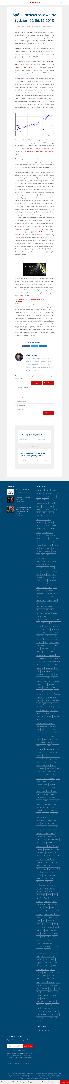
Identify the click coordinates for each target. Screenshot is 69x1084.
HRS (51, 739)
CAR (53, 619)
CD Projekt (49, 61)
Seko (38, 921)
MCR (49, 791)
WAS (55, 992)
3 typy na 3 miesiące (43, 542)
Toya (57, 972)
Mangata (52, 785)
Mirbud (39, 804)
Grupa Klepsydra (42, 726)
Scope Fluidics (49, 914)
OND (43, 843)
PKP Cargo (53, 875)
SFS (55, 924)
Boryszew (40, 610)
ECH (38, 671)
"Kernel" (49, 516)
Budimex (47, 613)
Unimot (51, 982)
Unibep (44, 982)
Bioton (39, 597)
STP (57, 953)
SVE (46, 959)
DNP (38, 662)
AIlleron (47, 551)
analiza (54, 561)
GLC (56, 704)
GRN (38, 720)
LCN (53, 775)
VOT (51, 988)
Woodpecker (46, 1008)
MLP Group (40, 807)
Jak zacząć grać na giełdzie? (31, 434)
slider (44, 933)
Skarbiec (53, 930)
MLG (54, 804)
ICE (56, 739)
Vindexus (44, 988)
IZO (46, 752)
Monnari (30, 67)
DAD (48, 645)
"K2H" (50, 513)
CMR (43, 632)
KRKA (38, 772)
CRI (46, 642)
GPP (38, 710)
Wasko (39, 995)
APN (38, 574)
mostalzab (54, 814)
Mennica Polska (41, 797)
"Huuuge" (55, 509)
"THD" (53, 529)
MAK (51, 781)
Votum (58, 988)
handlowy (56, 730)
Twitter (34, 346)
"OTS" (57, 522)
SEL (44, 921)
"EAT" (50, 506)
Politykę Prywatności (19, 1053)
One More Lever (41, 846)
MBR (38, 791)
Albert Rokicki (27, 26)
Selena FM (51, 921)
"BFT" (51, 503)
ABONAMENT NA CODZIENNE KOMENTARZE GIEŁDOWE (31, 300)
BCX (50, 587)
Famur (39, 687)
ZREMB (39, 1021)
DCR (52, 649)
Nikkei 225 (47, 830)
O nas (22, 1063)
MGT (45, 801)
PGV (50, 865)
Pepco (39, 865)
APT (49, 574)
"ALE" (47, 490)
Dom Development (54, 662)
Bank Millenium (47, 584)
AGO (42, 548)
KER (38, 762)
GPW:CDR (40, 717)
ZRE (56, 1018)
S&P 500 (39, 908)
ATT (45, 581)
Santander (40, 911)
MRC (54, 820)
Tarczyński (40, 966)
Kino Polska (45, 765)
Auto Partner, (53, 581)
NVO (55, 836)
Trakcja (44, 976)
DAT (38, 649)
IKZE (54, 742)
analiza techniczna (42, 568)
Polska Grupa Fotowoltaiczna (45, 885)
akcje (54, 551)
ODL (44, 840)
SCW (44, 917)
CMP (38, 632)
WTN (44, 1011)
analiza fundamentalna (44, 564)
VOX (38, 992)
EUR (50, 681)
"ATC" (53, 496)
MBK (53, 788)
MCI (43, 791)
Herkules (39, 736)
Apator (47, 571)
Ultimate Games (52, 979)
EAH (57, 668)
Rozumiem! (64, 1082)
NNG (54, 830)
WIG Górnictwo (41, 1001)
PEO (51, 862)
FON (51, 691)
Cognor (56, 632)
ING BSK (55, 746)
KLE (53, 765)
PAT (45, 856)
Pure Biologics (41, 895)
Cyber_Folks (40, 645)
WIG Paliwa (52, 1001)
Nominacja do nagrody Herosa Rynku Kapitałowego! (23, 499)
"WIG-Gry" (40, 535)
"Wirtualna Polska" (51, 535)
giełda (45, 704)
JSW (58, 759)
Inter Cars (40, 749)
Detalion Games (41, 655)
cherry (39, 626)
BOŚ (46, 610)
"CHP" (58, 503)
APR (43, 574)
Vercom (39, 985)
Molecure (54, 810)
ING (49, 746)
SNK (38, 937)
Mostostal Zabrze (42, 817)
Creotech (39, 642)
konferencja (50, 768)
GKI (51, 704)
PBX (59, 856)
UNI (38, 982)
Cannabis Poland (42, 616)
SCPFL (38, 917)
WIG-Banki (40, 1005)
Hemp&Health (54, 733)
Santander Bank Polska (53, 911)
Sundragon (50, 956)
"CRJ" (38, 506)
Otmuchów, (40, 853)
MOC (46, 810)
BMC (49, 600)
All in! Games (51, 555)
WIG (38, 998)
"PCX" (47, 526)
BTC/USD (39, 613)
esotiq (39, 681)
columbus (40, 636)
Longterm (14, 1073)
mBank (47, 788)
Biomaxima (40, 594)
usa (58, 982)
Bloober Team (41, 600)
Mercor (39, 801)
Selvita (39, 924)
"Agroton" (40, 490)
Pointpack (40, 882)
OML (38, 843)
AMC (38, 558)
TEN (54, 966)
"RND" (39, 529)
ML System (47, 804)
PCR (53, 859)
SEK (56, 917)
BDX (55, 587)
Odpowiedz (48, 413)
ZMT (50, 1018)
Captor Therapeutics (43, 619)
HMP (46, 736)
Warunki (17, 1063)
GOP (56, 707)
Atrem (39, 581)
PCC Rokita (40, 859)
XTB (49, 1011)
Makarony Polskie (42, 785)
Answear (39, 571)
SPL (38, 940)
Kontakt (27, 1063)
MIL (57, 801)
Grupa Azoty (46, 720)
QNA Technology (42, 898)
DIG (58, 655)
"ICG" (38, 513)
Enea (57, 674)
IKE (49, 742)
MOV (51, 817)
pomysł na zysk (49, 888)
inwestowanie (50, 749)
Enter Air (54, 678)
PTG (45, 891)
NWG (38, 840)
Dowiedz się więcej (47, 1082)
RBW (54, 901)
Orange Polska (49, 849)
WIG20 (48, 1005)
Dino (50, 658)
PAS (56, 853)
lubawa (52, 778)
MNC (53, 807)
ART (54, 574)
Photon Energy (41, 869)
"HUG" (47, 509)
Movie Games (41, 820)
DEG (52, 652)
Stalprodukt (56, 946)
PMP (46, 878)
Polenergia (49, 882)
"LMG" (48, 519)
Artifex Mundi (41, 577)
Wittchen (55, 1005)
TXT (38, 979)
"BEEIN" (45, 500)
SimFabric (40, 930)
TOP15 (39, 972)
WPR (38, 1011)
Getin (38, 704)
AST (49, 577)
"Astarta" (46, 496)
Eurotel (39, 684)
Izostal (39, 755)
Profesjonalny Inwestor (45, 98)
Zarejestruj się (48, 383)
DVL (56, 665)
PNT (51, 878)
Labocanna (40, 775)
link (28, 295)
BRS (52, 610)
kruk (49, 772)
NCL (53, 823)
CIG (38, 629)
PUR (50, 891)
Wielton (54, 995)
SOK (49, 937)
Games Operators (51, 697)
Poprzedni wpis (34, 428)
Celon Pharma (55, 623)
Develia (51, 655)
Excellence (52, 684)
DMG (56, 658)
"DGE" (44, 506)
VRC (49, 992)
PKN (38, 872)
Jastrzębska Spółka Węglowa (45, 759)
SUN (43, 956)
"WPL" (38, 539)
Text (52, 969)
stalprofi (39, 950)
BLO (52, 597)
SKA (47, 930)
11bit (56, 539)
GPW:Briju (40, 713)
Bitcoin (46, 597)
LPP (45, 778)
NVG (49, 836)
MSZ (38, 823)
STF (52, 953)
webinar (46, 995)
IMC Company (41, 746)
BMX (38, 603)
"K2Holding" (40, 516)
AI (53, 548)
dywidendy (49, 668)
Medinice (53, 794)
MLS (48, 807)
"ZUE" (45, 539)
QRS (51, 898)
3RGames (54, 542)
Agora (48, 548)
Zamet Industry (41, 1014)
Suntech (39, 959)
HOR (52, 736)
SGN (38, 927)
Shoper (50, 927)
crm (51, 642)
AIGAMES (39, 551)
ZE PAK (51, 1014)
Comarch (39, 639)
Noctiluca (39, 833)
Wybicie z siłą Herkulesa (23, 490)
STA (59, 943)
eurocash (57, 681)
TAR (55, 963)
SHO (43, 927)
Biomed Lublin (50, 594)
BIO (44, 590)
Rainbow (47, 901)
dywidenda (40, 668)
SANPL (53, 908)
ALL (43, 555)
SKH (38, 933)
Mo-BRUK (39, 810)
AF (37, 548)
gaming (39, 700)
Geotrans (56, 700)
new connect (53, 827)
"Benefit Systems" (42, 503)
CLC (43, 629)
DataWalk (45, 649)
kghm (56, 762)
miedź (51, 801)
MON (38, 814)
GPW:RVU (48, 717)
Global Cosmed (41, 707)
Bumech (55, 613)
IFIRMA (43, 742)
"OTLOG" (49, 522)
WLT (38, 1008)
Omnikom (47, 1073)
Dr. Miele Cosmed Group (44, 665)
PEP (57, 862)
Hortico (39, 739)
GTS (49, 730)
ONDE (50, 843)
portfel (39, 891)
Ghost (59, 1073)
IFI (37, 742)
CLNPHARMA (56, 629)
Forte (23, 81)
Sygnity (39, 963)
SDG (50, 917)
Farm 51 (46, 687)
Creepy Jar (55, 639)
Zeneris (39, 1018)
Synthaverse (47, 963)
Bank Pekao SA (41, 587)
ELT (47, 674)
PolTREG (39, 888)
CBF (38, 623)
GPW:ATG (54, 710)
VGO (45, 985)
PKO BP (39, 875)
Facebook (26, 346)
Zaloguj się (37, 383)
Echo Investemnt (47, 671)
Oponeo (39, 849)
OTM (57, 849)
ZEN (57, 1014)
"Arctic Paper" (49, 493)
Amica (44, 558)
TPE (38, 976)
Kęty (50, 762)
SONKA (55, 937)
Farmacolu (18, 64)
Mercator (52, 797)
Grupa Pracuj (54, 726)
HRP (45, 739)
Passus (39, 856)
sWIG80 (52, 959)
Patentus (52, 856)
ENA (52, 674)
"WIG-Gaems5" (47, 532)
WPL (54, 1008)
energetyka (40, 678)
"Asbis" (39, 496)
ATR (54, 577)
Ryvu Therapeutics (53, 904)
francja (39, 694)
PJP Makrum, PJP (53, 869)
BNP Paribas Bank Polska (44, 606)
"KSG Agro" (40, 519)
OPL (50, 846)
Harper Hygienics (42, 733)
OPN (56, 846)
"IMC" (44, 513)
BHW (38, 590)
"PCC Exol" (40, 526)
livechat (39, 778)
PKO (52, 872)
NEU (38, 827)
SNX (43, 937)
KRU (44, 772)
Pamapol (49, 853)
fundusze (57, 694)
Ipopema (39, 752)
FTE (50, 694)
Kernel (44, 762)
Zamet (55, 1011)
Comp (47, 639)
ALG (38, 555)
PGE (45, 865)
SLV (50, 933)
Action (56, 545)
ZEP (45, 1018)
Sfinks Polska (47, 924)
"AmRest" (39, 493)
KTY (55, 772)
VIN (38, 988)
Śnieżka (56, 933)
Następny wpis (34, 447)
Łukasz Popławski (21, 492)
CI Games (56, 626)
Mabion (44, 781)
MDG (54, 791)
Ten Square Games (42, 969)
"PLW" (54, 526)
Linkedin (43, 346)
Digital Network (41, 658)
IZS (44, 755)
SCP (57, 914)
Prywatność (10, 1063)
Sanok (46, 908)
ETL (45, 681)
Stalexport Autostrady (43, 946)
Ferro (53, 687)
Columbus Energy (51, 636)
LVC (58, 778)
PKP (45, 875)
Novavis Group (49, 833)
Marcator (39, 788)
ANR (52, 568)
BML (55, 600)
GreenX (56, 717)
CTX (56, 642)
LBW (47, 775)
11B (51, 539)
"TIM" (38, 532)
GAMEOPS (40, 697)
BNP (43, 603)
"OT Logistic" (40, 522)
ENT (47, 678)
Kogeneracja (40, 768)
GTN (43, 730)
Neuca (44, 827)
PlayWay (39, 878)
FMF (45, 691)
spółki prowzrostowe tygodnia (46, 943)
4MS (45, 545)
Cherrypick (47, 626)
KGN (38, 765)
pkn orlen (45, 872)
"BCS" (38, 500)
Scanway (39, 914)
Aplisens (54, 571)
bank (38, 584)
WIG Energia (46, 998)
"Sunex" (45, 529)
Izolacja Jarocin (54, 752)
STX (38, 956)
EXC (45, 684)
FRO (45, 694)
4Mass (39, 545)
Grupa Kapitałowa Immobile (45, 723)
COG (49, 632)
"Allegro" (54, 490)
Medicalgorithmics (42, 794)
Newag (39, 830)
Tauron (48, 966)
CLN (48, 629)
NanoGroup (45, 823)
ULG (43, 979)
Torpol (51, 972)
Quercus (39, 901)
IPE (58, 749)
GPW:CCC (48, 713)
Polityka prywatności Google (43, 394)
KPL (58, 768)
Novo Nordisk (41, 836)
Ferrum (39, 691)
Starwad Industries (42, 953)
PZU (49, 895)
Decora (46, 652)
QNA (55, 895)
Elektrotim (40, 674)
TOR (45, 972)
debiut (39, 652)
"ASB (57, 493)
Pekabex (39, 862)
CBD (58, 619)
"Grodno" (39, 509)
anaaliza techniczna (43, 561)
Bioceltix (50, 590)
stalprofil (47, 950)
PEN (46, 862)
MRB (49, 820)
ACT (50, 545)
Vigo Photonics (54, 985)
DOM (43, 662)
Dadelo (54, 645)
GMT (50, 707)
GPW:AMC (45, 710)
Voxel (43, 992)
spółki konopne (46, 940)
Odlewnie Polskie (53, 840)
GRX (38, 730)
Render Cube (41, 904)
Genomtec (47, 700)
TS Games (52, 976)
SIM (56, 927)
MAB (38, 781)
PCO (47, 859)
